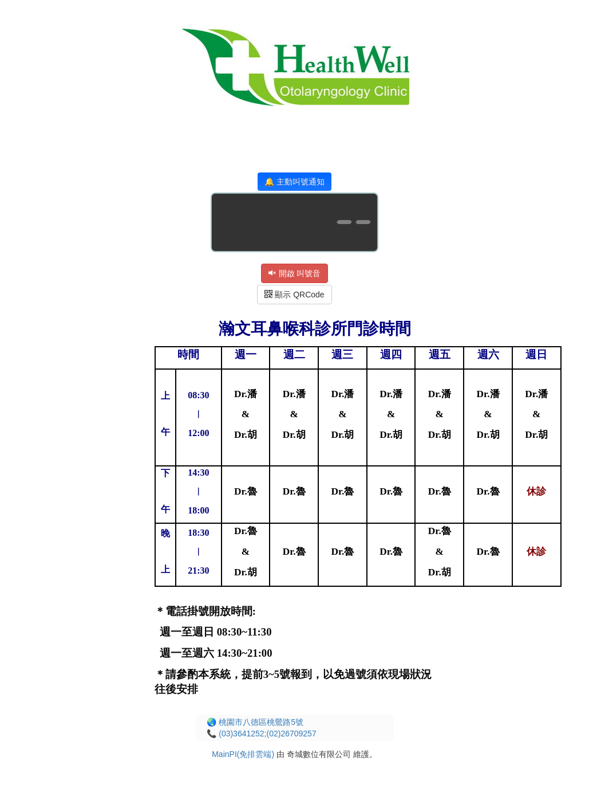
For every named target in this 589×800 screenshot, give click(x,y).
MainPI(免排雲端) (243, 754)
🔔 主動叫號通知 (294, 181)
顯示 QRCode (294, 294)
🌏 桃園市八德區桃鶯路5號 (255, 722)
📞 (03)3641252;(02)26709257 (261, 733)
